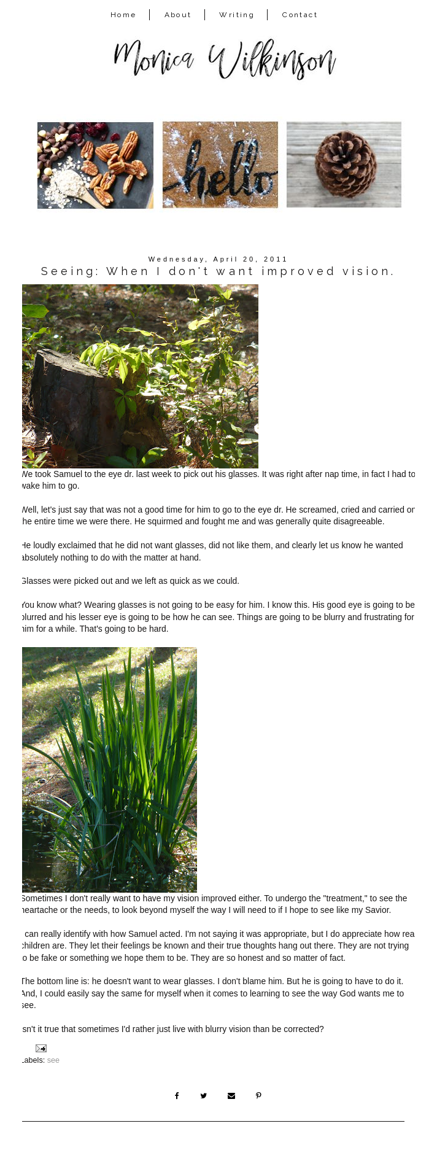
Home (123, 14)
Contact (300, 14)
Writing (237, 14)
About (178, 14)
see (53, 1060)
